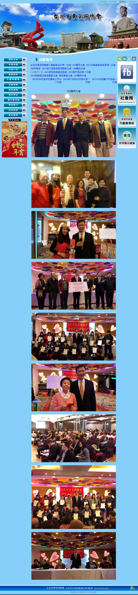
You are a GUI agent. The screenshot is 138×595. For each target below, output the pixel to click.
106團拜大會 (79, 68)
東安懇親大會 (66, 75)
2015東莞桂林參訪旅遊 (55, 72)
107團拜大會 (79, 65)
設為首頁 (103, 2)
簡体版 (133, 2)
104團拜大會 (80, 75)
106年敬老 (36, 68)
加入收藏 (112, 2)
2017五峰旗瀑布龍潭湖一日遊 (101, 65)
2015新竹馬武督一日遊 (79, 72)
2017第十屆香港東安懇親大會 (56, 68)
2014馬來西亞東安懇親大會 (44, 75)
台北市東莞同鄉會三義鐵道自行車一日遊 (51, 65)
